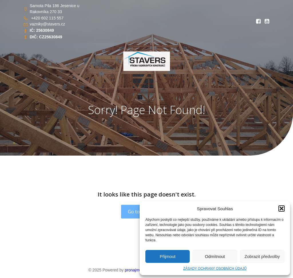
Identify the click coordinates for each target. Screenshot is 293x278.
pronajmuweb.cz (139, 270)
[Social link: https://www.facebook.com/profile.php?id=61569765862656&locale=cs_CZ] (257, 21)
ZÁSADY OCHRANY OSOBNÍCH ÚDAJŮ (215, 269)
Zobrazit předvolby (262, 256)
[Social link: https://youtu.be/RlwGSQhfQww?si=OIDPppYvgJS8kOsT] (265, 21)
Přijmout (167, 256)
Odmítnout (215, 256)
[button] (281, 208)
